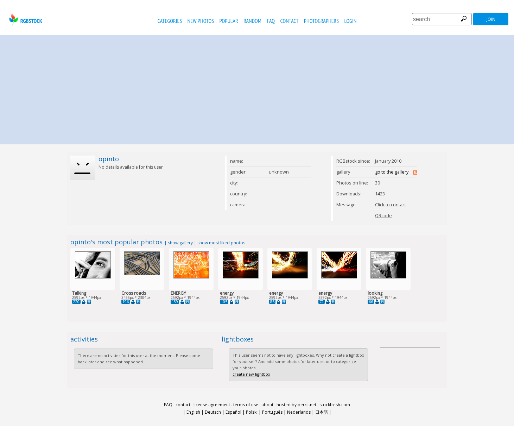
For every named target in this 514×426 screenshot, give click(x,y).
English (193, 412)
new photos (201, 20)
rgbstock (24, 19)
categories (170, 20)
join (491, 19)
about (267, 405)
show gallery (180, 243)
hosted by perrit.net (296, 405)
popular (228, 20)
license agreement (211, 405)
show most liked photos (221, 243)
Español (233, 412)
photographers (321, 20)
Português (272, 412)
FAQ (271, 20)
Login (350, 20)
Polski (252, 412)
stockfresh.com (334, 405)
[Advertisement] (257, 88)
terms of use (245, 405)
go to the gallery (391, 172)
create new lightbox (251, 374)
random (252, 20)
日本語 (321, 412)
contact (289, 20)
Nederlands (299, 412)
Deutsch (213, 412)
